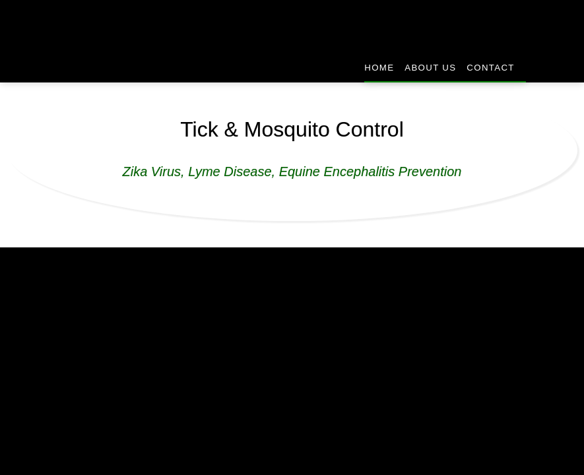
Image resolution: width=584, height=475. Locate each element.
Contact (491, 68)
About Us (430, 68)
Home (378, 68)
